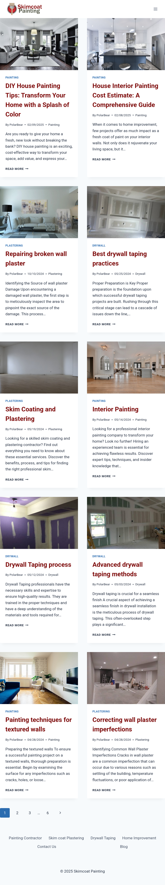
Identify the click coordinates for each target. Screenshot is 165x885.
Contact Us (46, 846)
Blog (124, 846)
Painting (12, 77)
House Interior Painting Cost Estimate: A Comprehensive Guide (125, 95)
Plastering (14, 245)
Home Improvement (139, 838)
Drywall (99, 245)
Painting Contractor (25, 838)
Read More (16, 169)
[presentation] (39, 44)
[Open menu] (155, 8)
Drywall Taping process (38, 564)
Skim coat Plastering (66, 838)
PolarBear (16, 124)
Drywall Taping (103, 838)
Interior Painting (115, 409)
